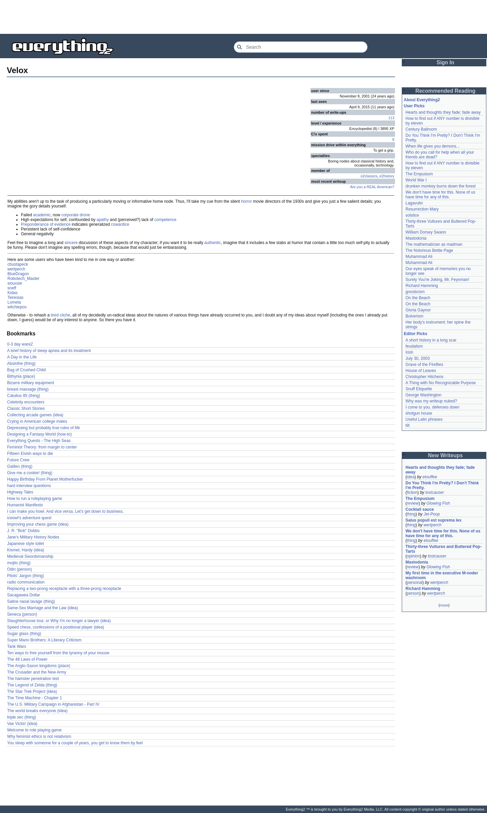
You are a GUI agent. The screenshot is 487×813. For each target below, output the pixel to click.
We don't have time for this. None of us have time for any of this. (441, 194)
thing (411, 514)
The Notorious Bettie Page (429, 250)
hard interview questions (29, 485)
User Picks (414, 106)
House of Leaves (420, 370)
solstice (412, 215)
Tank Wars (16, 646)
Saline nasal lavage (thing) (31, 601)
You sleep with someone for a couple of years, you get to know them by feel (75, 743)
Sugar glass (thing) (24, 633)
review (413, 503)
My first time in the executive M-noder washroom (442, 575)
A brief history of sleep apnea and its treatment (49, 350)
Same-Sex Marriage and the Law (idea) (42, 608)
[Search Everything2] (301, 47)
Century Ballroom (421, 129)
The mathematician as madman (433, 244)
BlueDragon (18, 273)
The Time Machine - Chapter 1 (34, 698)
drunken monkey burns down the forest (440, 186)
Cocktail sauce (419, 509)
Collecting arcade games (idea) (35, 415)
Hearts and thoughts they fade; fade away (443, 112)
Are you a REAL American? (372, 187)
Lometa (14, 302)
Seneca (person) (22, 614)
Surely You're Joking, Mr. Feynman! (437, 279)
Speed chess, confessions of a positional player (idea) (55, 627)
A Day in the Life (22, 357)
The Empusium (419, 174)
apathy (102, 219)
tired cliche (60, 315)
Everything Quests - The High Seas (39, 440)
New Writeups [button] (445, 455)
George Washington (423, 395)
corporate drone (75, 215)
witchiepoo (17, 307)
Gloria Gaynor (418, 310)
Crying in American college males (37, 421)
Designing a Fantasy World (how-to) (39, 434)
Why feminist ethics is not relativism (39, 736)
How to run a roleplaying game (34, 498)
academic (41, 215)
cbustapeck (17, 264)
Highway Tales (20, 492)
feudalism (414, 346)
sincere (71, 242)
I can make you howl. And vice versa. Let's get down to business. (65, 511)
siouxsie (14, 283)
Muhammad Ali (418, 256)
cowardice (120, 224)
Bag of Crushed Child (26, 370)
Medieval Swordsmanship (30, 556)
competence (165, 219)
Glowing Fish (438, 503)
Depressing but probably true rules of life (43, 427)
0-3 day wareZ (20, 344)
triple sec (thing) (21, 717)
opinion (413, 556)
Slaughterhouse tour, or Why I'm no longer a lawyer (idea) (59, 620)
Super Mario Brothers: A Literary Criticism (44, 640)
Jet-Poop (431, 514)
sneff (11, 288)
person (413, 593)
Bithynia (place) (21, 376)
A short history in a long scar (431, 340)
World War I (416, 180)
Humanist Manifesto (25, 505)
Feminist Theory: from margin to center (42, 447)
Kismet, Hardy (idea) (25, 550)
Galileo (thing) (19, 466)
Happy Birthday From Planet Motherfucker (45, 479)
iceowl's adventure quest (29, 517)
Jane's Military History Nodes (33, 537)
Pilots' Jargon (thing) (25, 575)
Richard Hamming (421, 285)
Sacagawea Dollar (23, 595)
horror (246, 201)
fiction (412, 492)
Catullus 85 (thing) (23, 395)
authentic (212, 242)
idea (411, 477)
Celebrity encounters (25, 402)
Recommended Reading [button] (445, 91)
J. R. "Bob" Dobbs (23, 530)
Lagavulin (414, 203)
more (444, 605)
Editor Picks (415, 333)
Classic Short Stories (26, 408)
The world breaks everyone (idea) (37, 710)
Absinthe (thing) (21, 363)
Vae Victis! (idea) (22, 723)
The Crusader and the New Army (36, 672)
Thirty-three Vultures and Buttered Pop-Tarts (443, 549)
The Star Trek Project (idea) (32, 691)
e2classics (369, 176)
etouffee (429, 477)
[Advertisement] (243, 17)
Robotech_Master (23, 278)
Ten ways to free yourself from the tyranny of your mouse (58, 653)
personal (414, 582)
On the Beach (417, 297)
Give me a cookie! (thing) (29, 472)
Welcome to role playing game (34, 730)
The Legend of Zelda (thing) (32, 685)
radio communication (26, 582)
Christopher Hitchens (424, 376)
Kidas (12, 292)
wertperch (16, 269)
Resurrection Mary (422, 209)
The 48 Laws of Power (27, 659)
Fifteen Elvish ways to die (30, 453)
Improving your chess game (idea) (37, 524)
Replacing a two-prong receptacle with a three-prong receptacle (64, 588)
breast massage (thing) (28, 389)
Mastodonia (415, 238)
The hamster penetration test (33, 678)
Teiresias (15, 297)
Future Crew (18, 460)
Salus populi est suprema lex (433, 520)
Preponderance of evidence (46, 224)
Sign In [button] (445, 62)
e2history (386, 176)
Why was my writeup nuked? (431, 401)
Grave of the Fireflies (424, 364)
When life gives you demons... (432, 146)
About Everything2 (422, 99)
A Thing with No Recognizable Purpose (440, 382)
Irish (409, 352)
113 (391, 118)
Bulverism (414, 316)
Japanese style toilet (25, 543)
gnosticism (415, 291)
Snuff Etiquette (418, 389)
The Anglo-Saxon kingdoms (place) (38, 665)
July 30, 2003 (417, 358)
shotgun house (418, 413)
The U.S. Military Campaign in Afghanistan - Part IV (53, 704)
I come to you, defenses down (432, 407)
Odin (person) (19, 569)
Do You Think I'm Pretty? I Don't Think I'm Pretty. (442, 485)
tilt (407, 425)
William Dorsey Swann (425, 232)
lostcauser (434, 492)
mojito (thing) (18, 563)
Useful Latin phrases (423, 419)
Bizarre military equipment (30, 382)
